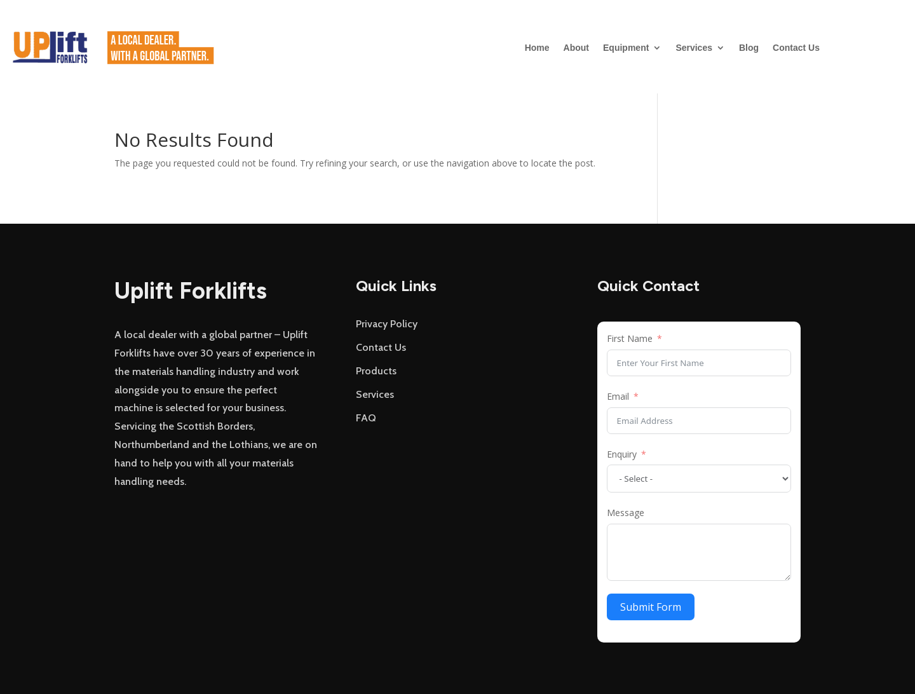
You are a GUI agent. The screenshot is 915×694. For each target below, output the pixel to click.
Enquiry (622, 454)
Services (693, 48)
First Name (630, 338)
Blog (749, 48)
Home (537, 48)
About (576, 48)
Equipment (626, 48)
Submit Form (650, 607)
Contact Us (796, 48)
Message (625, 513)
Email (618, 396)
